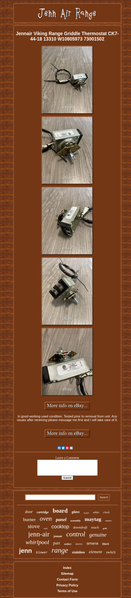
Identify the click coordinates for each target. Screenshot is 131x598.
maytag (93, 519)
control (75, 534)
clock (106, 512)
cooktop (60, 526)
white (96, 512)
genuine (97, 535)
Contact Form (67, 579)
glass (75, 512)
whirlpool (37, 542)
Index (67, 567)
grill (105, 528)
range (60, 550)
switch (111, 552)
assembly (75, 520)
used (45, 528)
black (105, 543)
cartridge (43, 512)
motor (108, 520)
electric (79, 544)
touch (95, 527)
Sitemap (67, 573)
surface (67, 544)
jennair (58, 536)
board (60, 510)
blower (42, 552)
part (56, 542)
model (86, 513)
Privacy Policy (67, 585)
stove (34, 526)
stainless (78, 552)
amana (92, 543)
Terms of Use (67, 591)
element (95, 551)
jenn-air (39, 534)
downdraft (80, 527)
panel (61, 519)
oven (46, 518)
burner (29, 519)
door (29, 511)
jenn (25, 550)
